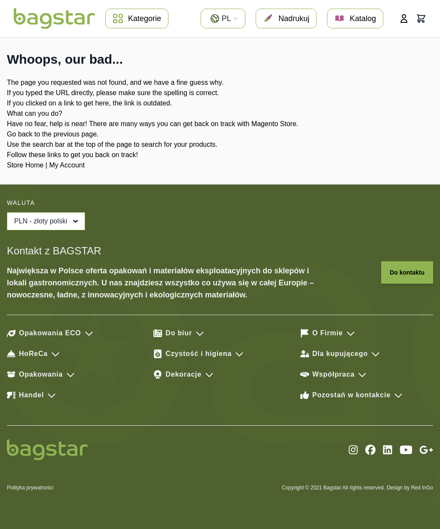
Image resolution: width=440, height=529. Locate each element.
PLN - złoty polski (46, 221)
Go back (20, 134)
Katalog (355, 18)
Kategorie (137, 18)
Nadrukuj (286, 18)
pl (224, 18)
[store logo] (54, 18)
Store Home (25, 165)
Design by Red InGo (410, 488)
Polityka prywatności (30, 488)
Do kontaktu (407, 272)
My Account (67, 165)
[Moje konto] (404, 18)
